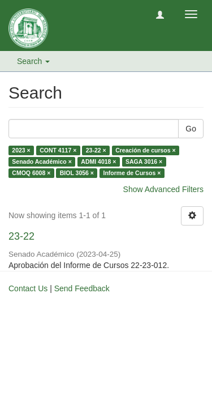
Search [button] (33, 61)
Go (190, 128)
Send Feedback (82, 288)
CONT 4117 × (58, 150)
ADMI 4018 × (98, 161)
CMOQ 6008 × (31, 172)
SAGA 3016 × (144, 161)
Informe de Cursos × (132, 172)
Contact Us (27, 288)
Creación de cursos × (145, 150)
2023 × (21, 150)
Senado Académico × (42, 161)
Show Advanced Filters (163, 189)
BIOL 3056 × (77, 172)
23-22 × (96, 150)
